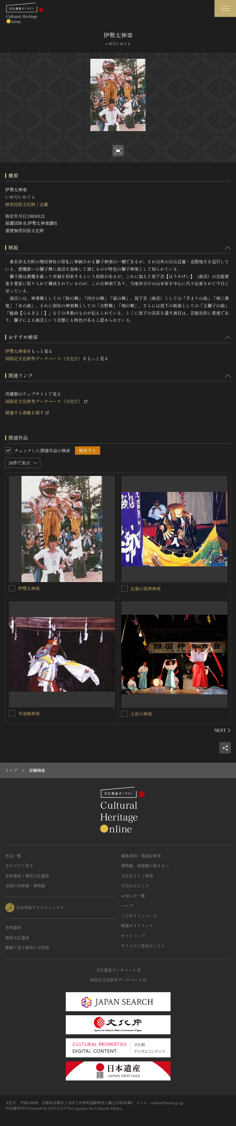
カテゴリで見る (19, 865)
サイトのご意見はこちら (143, 945)
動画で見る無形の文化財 (27, 947)
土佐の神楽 (141, 714)
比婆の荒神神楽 (146, 588)
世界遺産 (13, 927)
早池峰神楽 (29, 713)
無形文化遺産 (17, 937)
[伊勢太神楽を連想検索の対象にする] (12, 588)
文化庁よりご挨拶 (137, 876)
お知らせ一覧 (133, 896)
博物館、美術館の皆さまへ (145, 865)
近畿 (43, 204)
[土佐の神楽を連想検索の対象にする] (124, 714)
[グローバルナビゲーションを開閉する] (225, 8)
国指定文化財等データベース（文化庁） (44, 358)
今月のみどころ (135, 885)
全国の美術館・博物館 (25, 885)
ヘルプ (127, 905)
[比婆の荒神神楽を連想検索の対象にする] (124, 588)
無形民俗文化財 (20, 204)
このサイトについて (139, 916)
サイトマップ (133, 936)
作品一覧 (13, 856)
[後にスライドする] (222, 730)
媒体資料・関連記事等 (141, 856)
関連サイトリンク (137, 925)
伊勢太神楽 (16, 351)
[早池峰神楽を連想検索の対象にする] (12, 713)
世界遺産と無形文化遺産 (27, 876)
